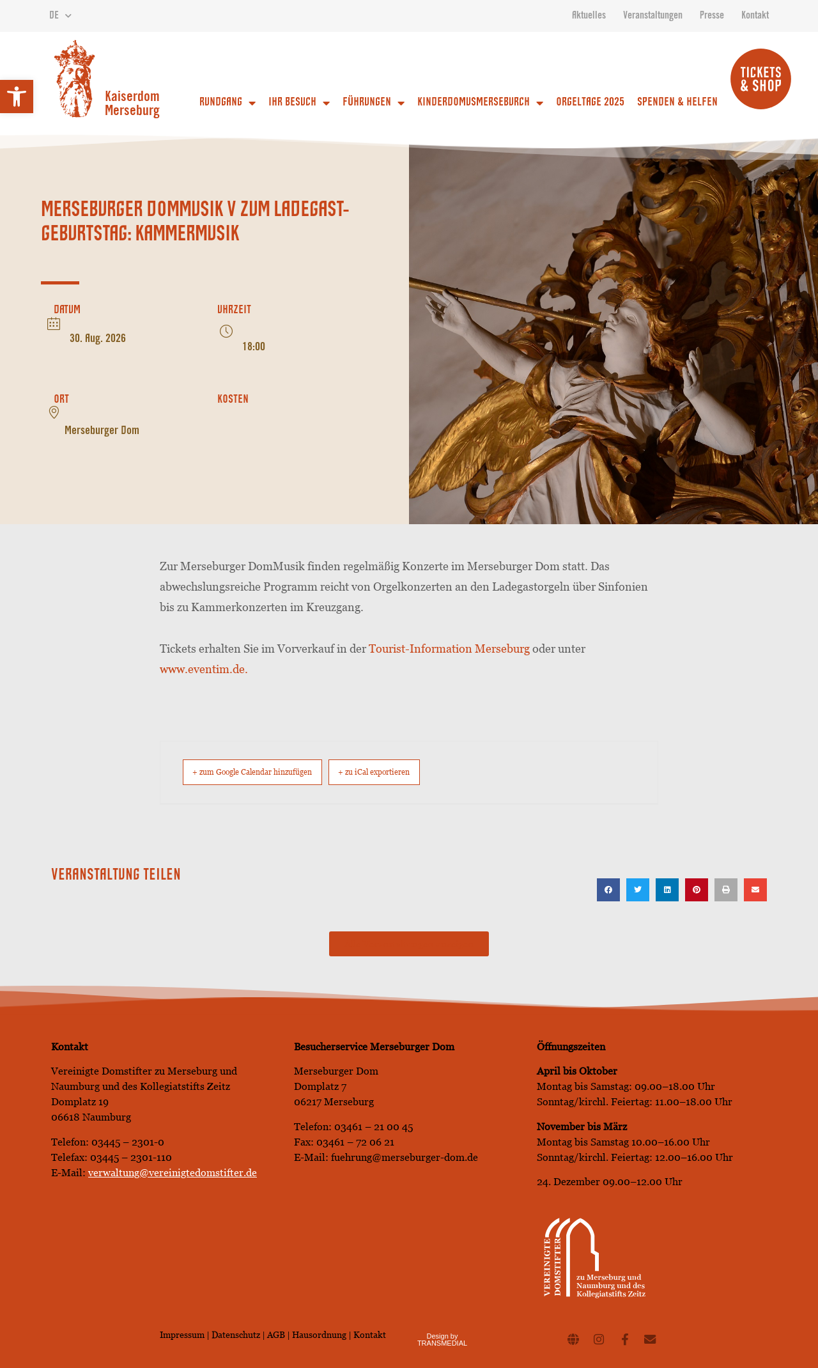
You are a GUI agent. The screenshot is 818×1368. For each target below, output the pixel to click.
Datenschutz (237, 1334)
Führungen (374, 103)
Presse (712, 16)
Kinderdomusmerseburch (480, 103)
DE (60, 16)
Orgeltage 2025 (590, 103)
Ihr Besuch (299, 103)
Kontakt (755, 16)
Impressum (182, 1334)
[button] (16, 96)
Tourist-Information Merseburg (449, 648)
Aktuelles (589, 16)
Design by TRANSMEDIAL (442, 1339)
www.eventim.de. (204, 669)
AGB (276, 1334)
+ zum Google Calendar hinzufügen (269, 772)
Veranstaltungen (653, 16)
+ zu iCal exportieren (422, 772)
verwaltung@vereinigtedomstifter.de (172, 1172)
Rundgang (227, 103)
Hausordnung (319, 1334)
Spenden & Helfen (677, 103)
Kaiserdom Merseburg (132, 105)
